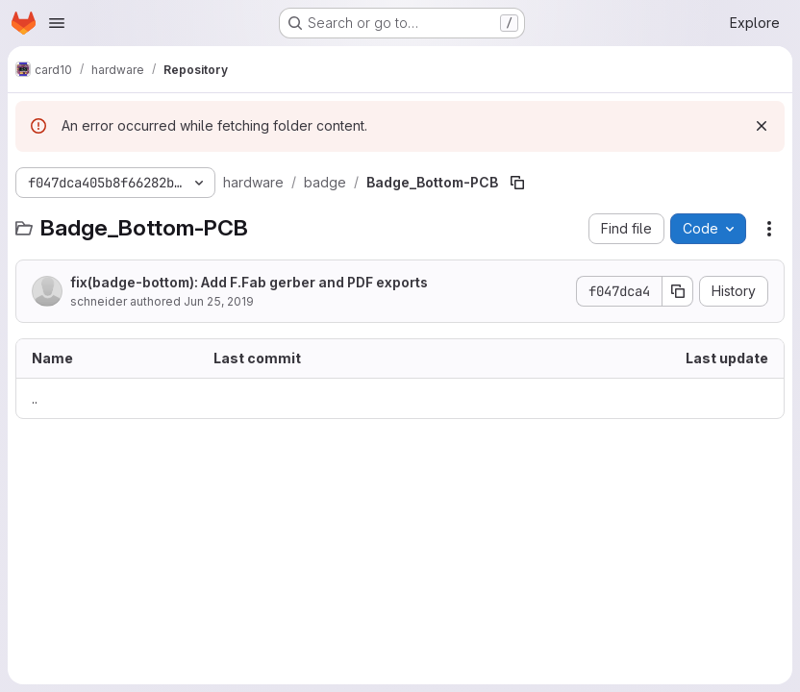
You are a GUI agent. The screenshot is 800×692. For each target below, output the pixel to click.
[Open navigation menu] (56, 23)
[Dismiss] (761, 125)
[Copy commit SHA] (677, 291)
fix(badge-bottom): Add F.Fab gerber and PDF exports (249, 282)
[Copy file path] (517, 182)
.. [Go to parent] (35, 398)
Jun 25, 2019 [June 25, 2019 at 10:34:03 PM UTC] (219, 301)
